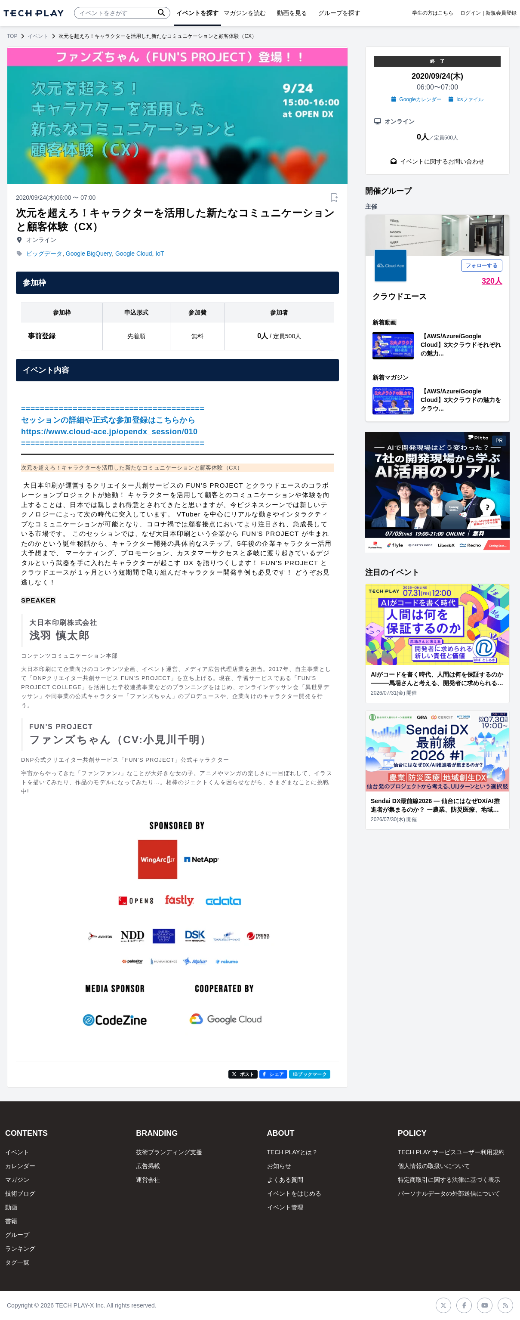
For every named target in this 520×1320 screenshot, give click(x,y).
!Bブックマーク (309, 1074)
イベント (38, 36)
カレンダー (20, 1165)
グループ (17, 1234)
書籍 (11, 1221)
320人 (492, 281)
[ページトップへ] (33, 13)
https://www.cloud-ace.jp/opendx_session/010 (109, 431)
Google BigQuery (89, 253)
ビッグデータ (44, 253)
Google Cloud (133, 253)
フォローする (482, 266)
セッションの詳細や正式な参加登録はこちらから (108, 420)
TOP (12, 36)
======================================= (112, 408)
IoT (159, 253)
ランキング (20, 1248)
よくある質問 (285, 1179)
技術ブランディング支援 (169, 1152)
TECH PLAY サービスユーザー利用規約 (451, 1152)
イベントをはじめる (294, 1193)
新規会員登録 (501, 13)
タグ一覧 (17, 1262)
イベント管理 (285, 1207)
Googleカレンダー (416, 99)
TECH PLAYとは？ (292, 1152)
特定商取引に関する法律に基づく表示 (449, 1179)
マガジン (17, 1179)
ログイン (470, 13)
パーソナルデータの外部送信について (449, 1193)
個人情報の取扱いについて (434, 1165)
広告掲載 (148, 1165)
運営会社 (148, 1179)
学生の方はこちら (432, 13)
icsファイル (466, 99)
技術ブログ (20, 1193)
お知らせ (279, 1165)
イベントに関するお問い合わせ (437, 161)
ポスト (243, 1074)
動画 (11, 1207)
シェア (273, 1074)
